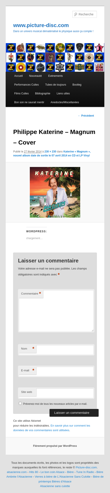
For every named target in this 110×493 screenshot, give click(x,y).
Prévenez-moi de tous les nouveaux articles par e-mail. (55, 403)
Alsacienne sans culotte (55, 486)
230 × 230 (50, 151)
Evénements (55, 75)
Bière (70, 472)
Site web (26, 392)
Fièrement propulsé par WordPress (55, 445)
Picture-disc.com (86, 467)
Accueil (18, 75)
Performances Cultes (26, 84)
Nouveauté (35, 75)
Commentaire (31, 294)
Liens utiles (63, 93)
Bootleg (77, 84)
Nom (27, 349)
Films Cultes (21, 93)
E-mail (27, 370)
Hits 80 (33, 472)
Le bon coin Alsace (52, 472)
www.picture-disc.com (41, 25)
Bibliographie (42, 93)
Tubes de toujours (55, 84)
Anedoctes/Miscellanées (65, 102)
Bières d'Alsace (61, 481)
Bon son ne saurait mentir (29, 102)
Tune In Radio (85, 472)
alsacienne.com (17, 472)
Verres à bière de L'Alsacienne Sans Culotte (62, 476)
